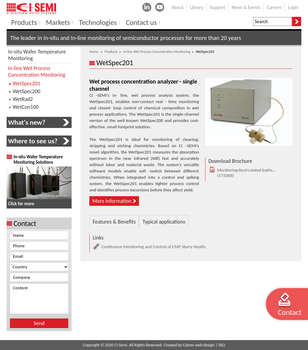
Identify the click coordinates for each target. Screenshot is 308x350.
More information (111, 201)
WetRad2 (23, 99)
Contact (289, 312)
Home (93, 52)
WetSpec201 (26, 83)
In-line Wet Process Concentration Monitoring (156, 52)
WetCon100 (25, 107)
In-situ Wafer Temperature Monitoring (37, 55)
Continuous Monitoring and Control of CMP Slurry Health (149, 246)
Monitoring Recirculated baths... (242, 172)
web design (204, 345)
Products (111, 52)
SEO (221, 345)
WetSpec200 (26, 91)
